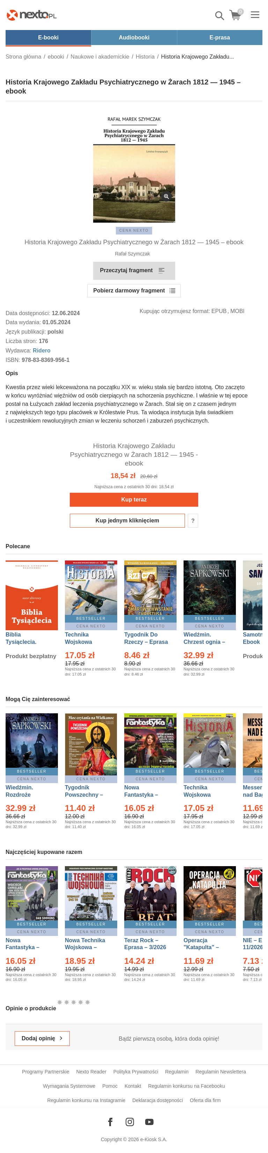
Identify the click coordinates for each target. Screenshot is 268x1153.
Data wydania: (24, 322)
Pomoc (110, 1086)
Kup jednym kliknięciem (127, 520)
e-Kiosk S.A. (153, 1139)
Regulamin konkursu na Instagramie (86, 1100)
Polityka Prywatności (135, 1071)
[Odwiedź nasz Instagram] (129, 1122)
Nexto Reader (91, 1071)
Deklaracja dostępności (157, 1100)
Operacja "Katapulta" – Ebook (201, 947)
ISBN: (14, 360)
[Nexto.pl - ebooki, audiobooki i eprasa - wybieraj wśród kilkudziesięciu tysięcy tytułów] (32, 15)
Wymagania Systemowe (69, 1086)
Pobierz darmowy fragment (129, 290)
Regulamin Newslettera (220, 1071)
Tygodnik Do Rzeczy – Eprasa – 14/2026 (146, 642)
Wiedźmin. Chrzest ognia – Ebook (204, 642)
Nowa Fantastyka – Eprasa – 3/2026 (145, 794)
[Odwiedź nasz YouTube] (149, 1122)
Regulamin (176, 1071)
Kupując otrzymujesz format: (175, 311)
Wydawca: (19, 351)
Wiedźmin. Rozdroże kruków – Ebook (27, 794)
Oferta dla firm (205, 1100)
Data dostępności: (29, 313)
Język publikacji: (26, 332)
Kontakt (133, 1086)
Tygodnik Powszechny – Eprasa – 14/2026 (87, 794)
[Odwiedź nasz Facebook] (110, 1122)
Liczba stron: (22, 341)
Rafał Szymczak (132, 253)
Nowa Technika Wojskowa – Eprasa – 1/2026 (86, 947)
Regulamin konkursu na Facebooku (186, 1086)
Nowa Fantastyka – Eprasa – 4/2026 (26, 947)
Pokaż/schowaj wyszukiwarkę (220, 15)
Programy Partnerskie (45, 1071)
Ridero (42, 351)
